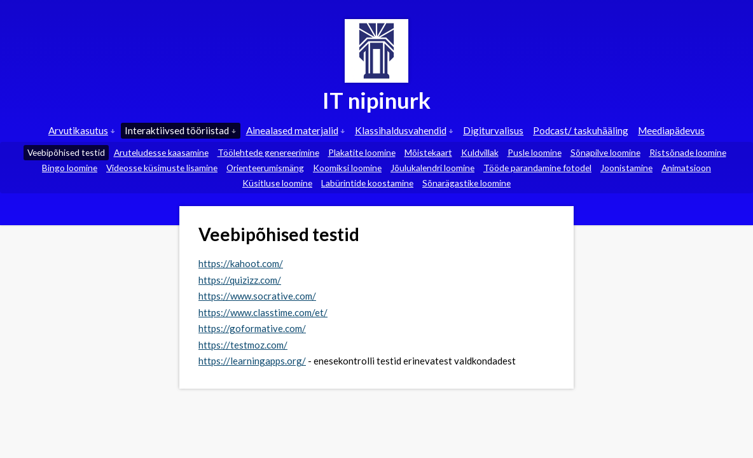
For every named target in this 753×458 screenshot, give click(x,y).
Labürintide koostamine (367, 182)
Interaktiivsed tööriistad (180, 130)
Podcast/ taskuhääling (580, 130)
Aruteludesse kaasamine (161, 152)
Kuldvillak (480, 152)
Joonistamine (626, 167)
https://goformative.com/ (252, 328)
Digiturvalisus (493, 130)
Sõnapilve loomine (605, 152)
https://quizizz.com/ (239, 280)
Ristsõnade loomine (687, 152)
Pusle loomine (535, 152)
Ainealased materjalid (295, 130)
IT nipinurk (376, 100)
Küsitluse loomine (277, 182)
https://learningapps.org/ (252, 360)
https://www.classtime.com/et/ (263, 312)
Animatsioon (686, 167)
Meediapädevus (671, 130)
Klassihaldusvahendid (404, 130)
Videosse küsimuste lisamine (162, 167)
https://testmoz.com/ (242, 344)
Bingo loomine (69, 167)
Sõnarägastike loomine (466, 182)
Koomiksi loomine (347, 167)
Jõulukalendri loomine (432, 167)
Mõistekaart (428, 152)
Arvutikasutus (81, 130)
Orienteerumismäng (265, 167)
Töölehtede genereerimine (268, 152)
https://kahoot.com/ (240, 263)
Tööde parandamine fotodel (537, 167)
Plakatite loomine (362, 152)
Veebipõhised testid (66, 152)
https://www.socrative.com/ (257, 296)
